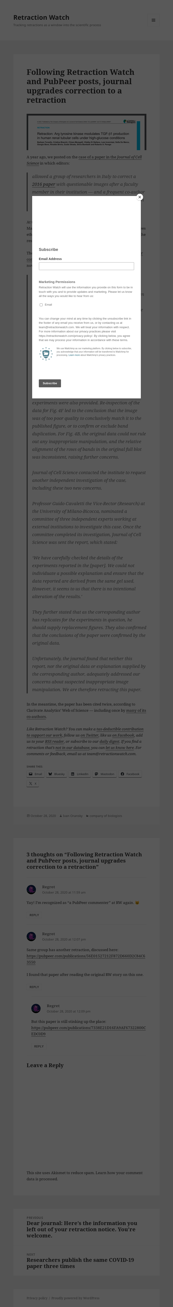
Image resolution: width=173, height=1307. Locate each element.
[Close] (139, 197)
